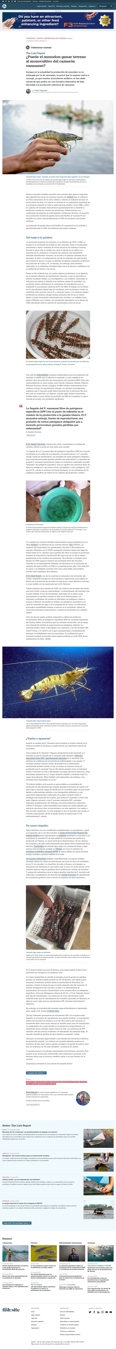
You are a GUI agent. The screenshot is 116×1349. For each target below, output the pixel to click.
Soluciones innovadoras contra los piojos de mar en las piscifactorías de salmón (100, 1269)
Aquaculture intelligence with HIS (99, 1266)
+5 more (70, 38)
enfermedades (42, 375)
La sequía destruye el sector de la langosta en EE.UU (22, 1203)
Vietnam (58, 849)
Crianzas (83, 1082)
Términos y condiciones (67, 1331)
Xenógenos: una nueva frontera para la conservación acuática (25, 1156)
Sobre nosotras (65, 1318)
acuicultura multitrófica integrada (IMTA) (42, 851)
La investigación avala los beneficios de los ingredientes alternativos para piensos (98, 1280)
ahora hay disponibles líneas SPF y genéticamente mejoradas (54, 757)
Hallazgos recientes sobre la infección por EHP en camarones (71, 1288)
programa (62, 835)
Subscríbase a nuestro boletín (69, 1321)
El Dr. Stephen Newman (35, 444)
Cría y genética (32, 1084)
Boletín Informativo (45, 1)
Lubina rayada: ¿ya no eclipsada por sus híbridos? (21, 1180)
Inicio (33, 1312)
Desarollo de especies (47, 1084)
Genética (5, 1153)
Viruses (40, 38)
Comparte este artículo (36, 1073)
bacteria (34, 545)
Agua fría (51, 6)
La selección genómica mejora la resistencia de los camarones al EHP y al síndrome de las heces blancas (72, 1267)
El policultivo (39, 846)
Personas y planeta (62, 6)
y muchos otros (53, 1011)
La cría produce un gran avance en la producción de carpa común (43, 1266)
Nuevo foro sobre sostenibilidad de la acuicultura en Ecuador (14, 1277)
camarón (70, 197)
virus (71, 545)
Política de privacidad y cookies (70, 1335)
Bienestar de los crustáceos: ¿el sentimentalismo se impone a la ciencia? (29, 1132)
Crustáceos (30, 1082)
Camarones (31, 38)
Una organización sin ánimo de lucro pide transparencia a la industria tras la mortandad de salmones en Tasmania (99, 1290)
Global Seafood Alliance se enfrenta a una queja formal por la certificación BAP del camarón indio (15, 1267)
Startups (74, 6)
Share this (31, 435)
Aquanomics (83, 6)
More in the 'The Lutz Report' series (17, 1223)
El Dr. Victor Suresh (33, 576)
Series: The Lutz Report (16, 1125)
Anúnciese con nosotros (67, 1328)
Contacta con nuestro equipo (69, 1325)
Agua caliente (41, 6)
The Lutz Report (35, 53)
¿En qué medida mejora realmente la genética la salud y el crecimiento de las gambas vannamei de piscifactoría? (43, 1288)
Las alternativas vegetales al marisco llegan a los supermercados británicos (15, 1286)
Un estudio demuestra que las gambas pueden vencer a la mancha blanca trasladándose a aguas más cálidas (44, 1276)
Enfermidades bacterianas (55, 38)
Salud (48, 1082)
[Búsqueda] (106, 6)
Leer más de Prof (33, 1105)
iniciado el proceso (69, 875)
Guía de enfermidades (24, 1)
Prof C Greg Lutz (41, 90)
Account (55, 1)
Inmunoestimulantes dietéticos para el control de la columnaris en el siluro (71, 1278)
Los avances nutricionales (36, 859)
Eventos (35, 1)
